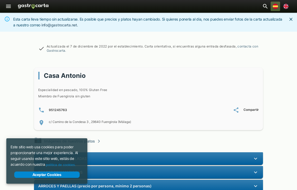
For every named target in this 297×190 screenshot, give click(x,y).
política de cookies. (61, 165)
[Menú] (8, 6)
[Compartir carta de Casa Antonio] (246, 110)
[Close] (291, 19)
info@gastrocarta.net (59, 25)
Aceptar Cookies (47, 175)
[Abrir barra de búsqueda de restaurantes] (265, 6)
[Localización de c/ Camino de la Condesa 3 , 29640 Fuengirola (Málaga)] (148, 123)
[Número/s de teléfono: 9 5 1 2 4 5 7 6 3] (52, 110)
